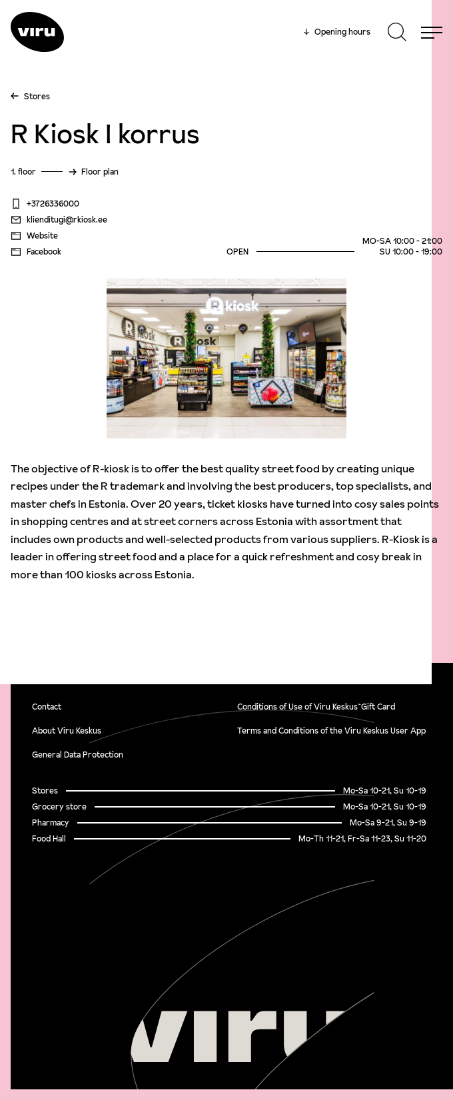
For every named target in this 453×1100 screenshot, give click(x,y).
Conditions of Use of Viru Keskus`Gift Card (316, 706)
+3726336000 (45, 204)
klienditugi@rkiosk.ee (59, 220)
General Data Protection (77, 754)
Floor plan (100, 172)
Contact (46, 706)
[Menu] (431, 32)
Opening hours (337, 32)
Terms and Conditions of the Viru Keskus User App (331, 730)
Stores (37, 96)
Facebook (36, 252)
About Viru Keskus (66, 730)
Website (34, 236)
